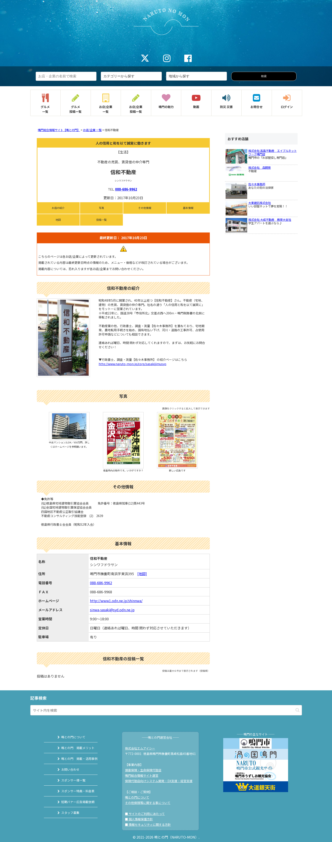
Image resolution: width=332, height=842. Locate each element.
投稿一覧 (101, 219)
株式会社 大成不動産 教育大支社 (269, 220)
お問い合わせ (65, 769)
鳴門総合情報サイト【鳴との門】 (59, 130)
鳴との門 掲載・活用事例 (74, 758)
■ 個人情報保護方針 (141, 819)
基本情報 (188, 208)
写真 (101, 208)
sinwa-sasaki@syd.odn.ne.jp (112, 609)
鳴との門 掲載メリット (72, 748)
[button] (297, 710)
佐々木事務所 (256, 184)
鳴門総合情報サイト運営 (143, 775)
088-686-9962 (126, 189)
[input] (166, 710)
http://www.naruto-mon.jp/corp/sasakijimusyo (132, 364)
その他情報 (144, 208)
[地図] (142, 573)
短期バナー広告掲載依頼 (72, 802)
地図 (58, 219)
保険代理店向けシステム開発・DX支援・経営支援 (161, 781)
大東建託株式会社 (259, 203)
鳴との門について (68, 737)
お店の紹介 (58, 208)
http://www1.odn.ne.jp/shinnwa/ (116, 600)
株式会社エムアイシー (142, 748)
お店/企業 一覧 (92, 130)
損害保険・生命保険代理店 (145, 770)
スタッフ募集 (65, 812)
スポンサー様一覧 (68, 780)
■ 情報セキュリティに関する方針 (150, 824)
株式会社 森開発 (259, 168)
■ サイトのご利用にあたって (147, 814)
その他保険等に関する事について (150, 803)
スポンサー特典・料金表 (72, 791)
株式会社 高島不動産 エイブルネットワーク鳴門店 (272, 152)
